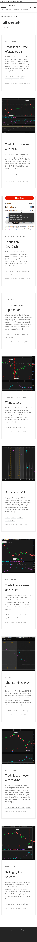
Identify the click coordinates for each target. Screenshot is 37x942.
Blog (7, 16)
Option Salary (14, 930)
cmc (8, 83)
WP (11, 933)
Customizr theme (28, 933)
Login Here (3, 1)
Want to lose (13, 402)
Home (3, 16)
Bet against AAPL (16, 492)
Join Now (20, 1)
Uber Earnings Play (17, 683)
